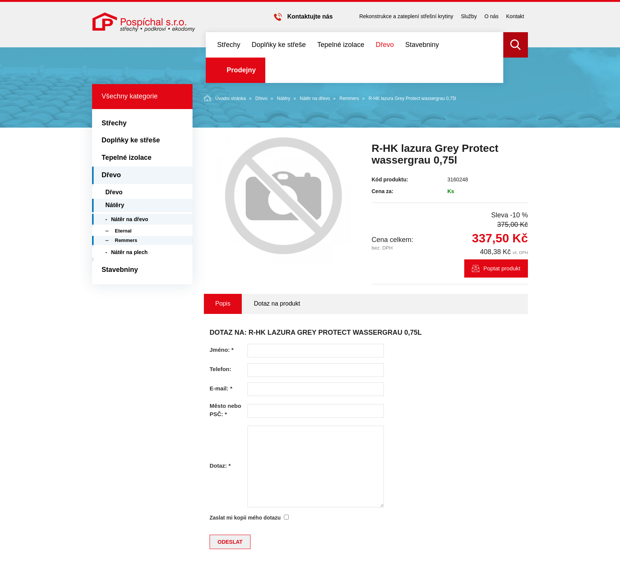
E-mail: (221, 388)
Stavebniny (422, 44)
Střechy (228, 44)
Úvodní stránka (225, 98)
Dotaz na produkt (277, 303)
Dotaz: (220, 465)
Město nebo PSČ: (225, 410)
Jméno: (221, 349)
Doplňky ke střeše (279, 44)
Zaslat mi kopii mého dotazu (245, 518)
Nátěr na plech (129, 252)
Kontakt (515, 16)
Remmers (349, 98)
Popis (222, 303)
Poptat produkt (501, 268)
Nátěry (283, 98)
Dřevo (385, 44)
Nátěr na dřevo (315, 98)
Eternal (123, 231)
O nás (491, 16)
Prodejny (241, 70)
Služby (469, 16)
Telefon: (220, 369)
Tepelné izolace (340, 44)
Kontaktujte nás (310, 16)
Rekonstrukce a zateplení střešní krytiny (406, 16)
